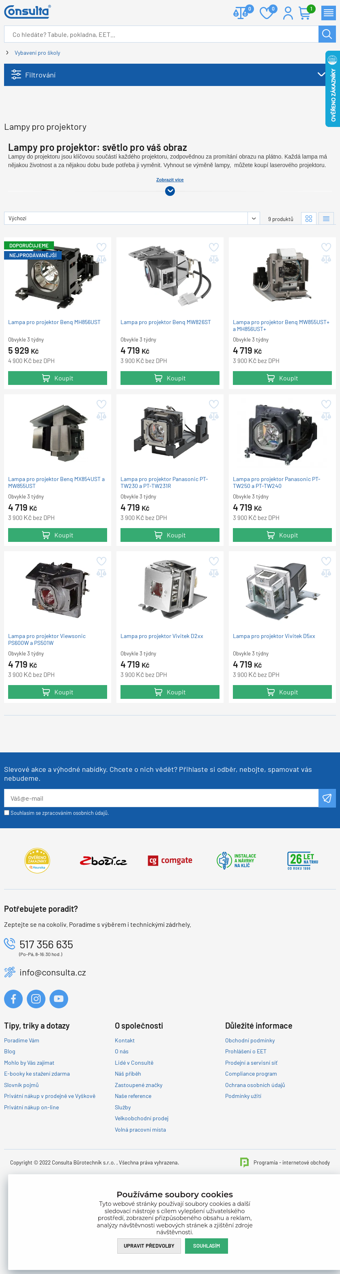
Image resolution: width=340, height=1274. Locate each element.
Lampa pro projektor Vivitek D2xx (162, 706)
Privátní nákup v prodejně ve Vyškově (49, 1165)
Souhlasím (206, 1245)
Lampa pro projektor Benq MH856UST (54, 392)
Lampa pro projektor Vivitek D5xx (274, 706)
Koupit (63, 447)
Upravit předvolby (149, 1245)
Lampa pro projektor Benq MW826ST (166, 392)
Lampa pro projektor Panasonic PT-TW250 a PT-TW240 (277, 552)
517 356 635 (46, 1013)
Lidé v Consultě (134, 1131)
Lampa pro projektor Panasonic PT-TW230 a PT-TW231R (164, 552)
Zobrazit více (170, 249)
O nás (122, 1120)
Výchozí (17, 287)
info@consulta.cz (52, 1041)
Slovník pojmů (21, 1154)
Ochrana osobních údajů (255, 1154)
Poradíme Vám (21, 1109)
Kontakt (125, 1109)
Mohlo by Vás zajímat (29, 1131)
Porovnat (246, 9)
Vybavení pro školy (37, 52)
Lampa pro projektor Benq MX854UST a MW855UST (56, 552)
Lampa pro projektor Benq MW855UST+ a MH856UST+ (281, 395)
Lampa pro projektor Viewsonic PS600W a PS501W (47, 709)
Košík (309, 9)
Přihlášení (288, 13)
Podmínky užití (243, 1165)
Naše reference (133, 1165)
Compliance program (251, 1143)
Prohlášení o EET (246, 1120)
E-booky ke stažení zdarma (37, 1143)
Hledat (327, 34)
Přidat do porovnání (101, 329)
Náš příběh (128, 1143)
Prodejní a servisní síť (251, 1131)
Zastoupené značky (138, 1154)
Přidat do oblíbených (101, 317)
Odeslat (327, 867)
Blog (9, 1120)
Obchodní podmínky (250, 1109)
